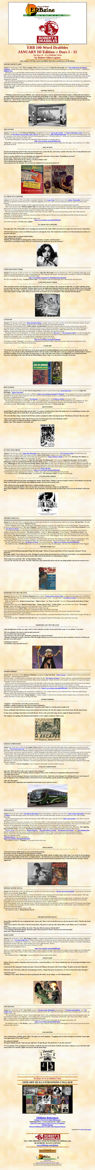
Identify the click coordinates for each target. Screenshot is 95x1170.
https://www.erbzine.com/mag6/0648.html (54, 688)
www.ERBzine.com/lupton (47, 1145)
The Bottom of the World (65, 830)
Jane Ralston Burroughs (31, 813)
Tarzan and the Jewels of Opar (54, 596)
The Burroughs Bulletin (73, 1010)
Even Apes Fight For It (22, 940)
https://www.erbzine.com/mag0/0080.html (47, 948)
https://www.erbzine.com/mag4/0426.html (47, 470)
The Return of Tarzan (12, 529)
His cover (56, 333)
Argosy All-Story (46, 468)
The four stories (9, 830)
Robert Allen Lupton (85, 1129)
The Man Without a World (48, 830)
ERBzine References (47, 1117)
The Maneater (34, 399)
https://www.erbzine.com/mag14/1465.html (17, 838)
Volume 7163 (47, 20)
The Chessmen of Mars (69, 333)
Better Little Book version (74, 133)
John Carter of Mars (69, 818)
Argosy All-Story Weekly (55, 457)
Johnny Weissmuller (74, 200)
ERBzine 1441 (8, 71)
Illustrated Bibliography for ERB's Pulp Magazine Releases (47, 1126)
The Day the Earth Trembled (65, 891)
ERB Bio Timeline (47, 1125)
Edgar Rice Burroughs (30, 453)
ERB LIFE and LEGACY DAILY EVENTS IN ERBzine (47, 1123)
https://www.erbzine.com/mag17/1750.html (51, 394)
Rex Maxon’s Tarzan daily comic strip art (25, 134)
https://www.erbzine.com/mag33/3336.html (47, 339)
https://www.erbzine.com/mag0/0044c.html (47, 141)
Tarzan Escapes (61, 675)
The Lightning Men (83, 830)
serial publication (66, 390)
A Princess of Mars (58, 399)
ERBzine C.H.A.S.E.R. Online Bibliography (47, 1120)
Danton (7, 815)
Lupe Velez (51, 200)
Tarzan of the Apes (17, 392)
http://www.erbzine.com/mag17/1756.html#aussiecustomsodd (47, 278)
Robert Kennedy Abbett (34, 323)
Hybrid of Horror (32, 830)
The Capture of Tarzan (52, 678)
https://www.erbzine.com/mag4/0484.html (66, 542)
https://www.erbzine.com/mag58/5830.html (47, 220)
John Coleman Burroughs (58, 134)
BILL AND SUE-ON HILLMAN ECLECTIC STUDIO (47, 1162)
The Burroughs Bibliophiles (46, 1010)
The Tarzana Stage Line (17, 749)
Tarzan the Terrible (57, 133)
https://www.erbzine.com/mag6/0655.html (47, 1022)
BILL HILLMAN (47, 1160)
